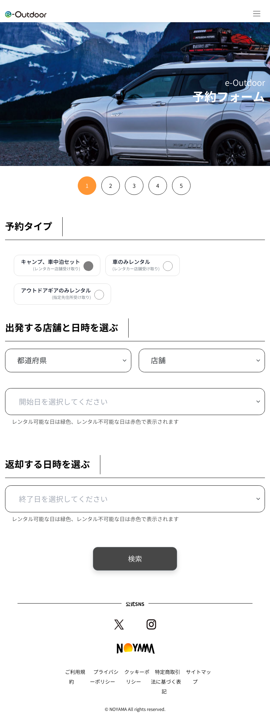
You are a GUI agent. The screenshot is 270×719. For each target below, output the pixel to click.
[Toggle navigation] (256, 14)
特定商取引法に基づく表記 (166, 682)
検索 (135, 559)
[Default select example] (68, 360)
